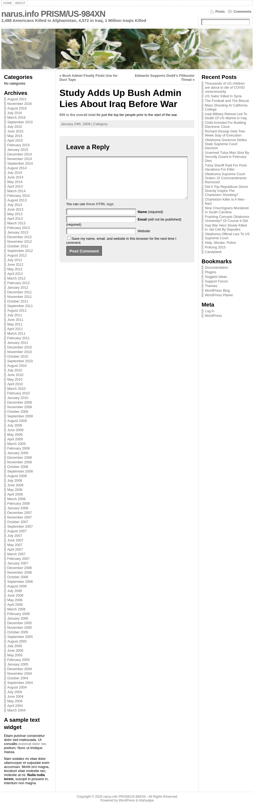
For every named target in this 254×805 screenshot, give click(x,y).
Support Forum (216, 281)
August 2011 (17, 310)
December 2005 (19, 623)
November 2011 (19, 297)
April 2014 (15, 186)
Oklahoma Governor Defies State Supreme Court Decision (226, 144)
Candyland (213, 252)
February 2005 (18, 660)
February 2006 (18, 614)
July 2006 (14, 591)
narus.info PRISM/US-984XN (53, 14)
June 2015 (15, 131)
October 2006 (17, 577)
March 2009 (16, 444)
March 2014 (16, 191)
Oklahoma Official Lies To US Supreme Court (227, 236)
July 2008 (14, 480)
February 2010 (18, 393)
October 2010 (17, 356)
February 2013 (18, 228)
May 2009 (14, 435)
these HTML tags (100, 212)
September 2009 (20, 416)
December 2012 (19, 237)
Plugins (210, 272)
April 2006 (15, 605)
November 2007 (19, 517)
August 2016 (17, 108)
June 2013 (15, 209)
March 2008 (16, 499)
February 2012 (18, 283)
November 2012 (19, 241)
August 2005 (17, 641)
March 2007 (16, 554)
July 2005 (14, 646)
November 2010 (19, 352)
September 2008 (20, 471)
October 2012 (17, 246)
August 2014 (17, 168)
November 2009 (19, 407)
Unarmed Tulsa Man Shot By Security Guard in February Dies (227, 157)
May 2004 (14, 701)
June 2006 (15, 595)
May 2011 (14, 324)
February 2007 (18, 559)
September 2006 (20, 582)
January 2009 (17, 453)
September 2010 (20, 361)
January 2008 (17, 508)
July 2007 (14, 536)
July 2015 (14, 127)
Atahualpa (146, 800)
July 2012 (14, 260)
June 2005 (15, 650)
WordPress (213, 316)
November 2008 (19, 462)
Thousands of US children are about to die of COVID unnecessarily (225, 87)
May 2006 (14, 600)
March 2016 (16, 117)
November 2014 (19, 159)
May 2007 (14, 545)
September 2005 (20, 637)
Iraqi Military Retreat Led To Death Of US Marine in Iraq (226, 116)
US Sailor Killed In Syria (223, 96)
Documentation (216, 267)
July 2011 (14, 315)
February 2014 (18, 196)
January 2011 (17, 343)
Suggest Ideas (216, 277)
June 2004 (15, 696)
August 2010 (17, 366)
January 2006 (17, 618)
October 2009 (17, 412)
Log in (209, 311)
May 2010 (14, 379)
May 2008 (14, 490)
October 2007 (17, 522)
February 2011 (18, 338)
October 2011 (17, 301)
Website (144, 239)
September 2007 (20, 526)
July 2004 (14, 692)
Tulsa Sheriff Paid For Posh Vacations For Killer (226, 167)
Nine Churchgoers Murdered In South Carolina (226, 210)
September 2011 (20, 306)
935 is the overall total (78, 115)
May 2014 (14, 182)
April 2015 (15, 140)
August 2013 (17, 200)
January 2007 (17, 563)
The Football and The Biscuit (227, 101)
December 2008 (19, 457)
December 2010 (19, 347)
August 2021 (17, 99)
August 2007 (17, 531)
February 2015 (18, 145)
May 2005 (14, 655)
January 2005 (17, 664)
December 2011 (19, 292)
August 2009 (17, 421)
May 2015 (14, 136)
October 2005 (17, 632)
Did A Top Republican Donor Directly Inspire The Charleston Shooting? (226, 191)
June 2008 (15, 485)
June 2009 (15, 430)
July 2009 (14, 425)
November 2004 (19, 673)
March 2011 (16, 333)
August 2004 (17, 687)
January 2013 (17, 232)
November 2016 (19, 104)
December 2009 (19, 402)
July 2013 (14, 205)
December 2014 (19, 154)
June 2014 (15, 177)
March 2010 (16, 389)
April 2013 (15, 219)
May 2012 (14, 269)
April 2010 (15, 384)
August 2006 (17, 586)
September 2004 (20, 683)
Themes (211, 286)
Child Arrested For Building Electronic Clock (225, 125)
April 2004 (15, 706)
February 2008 (18, 503)
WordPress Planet (219, 295)
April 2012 (15, 274)
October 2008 (17, 467)
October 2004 (17, 678)
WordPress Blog (217, 290)
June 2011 (15, 320)
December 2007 (19, 513)
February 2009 (18, 448)
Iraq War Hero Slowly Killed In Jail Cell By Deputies (226, 227)
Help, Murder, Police (220, 243)
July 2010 (14, 370)
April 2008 (15, 494)
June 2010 (15, 375)
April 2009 (15, 439)
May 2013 (14, 214)
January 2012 (17, 287)
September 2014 (20, 163)
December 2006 (19, 568)
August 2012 (17, 255)
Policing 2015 (215, 247)
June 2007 (15, 540)
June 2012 (15, 264)
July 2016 (14, 113)
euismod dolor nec (32, 744)
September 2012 (20, 251)
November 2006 (19, 572)
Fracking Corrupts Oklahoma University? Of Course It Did (227, 219)
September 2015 (20, 122)
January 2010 (17, 398)
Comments (242, 11)
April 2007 (15, 549)
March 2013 (16, 223)
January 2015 (17, 150)
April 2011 (15, 329)
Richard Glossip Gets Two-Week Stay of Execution (225, 133)
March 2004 (16, 710)
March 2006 (16, 609)
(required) (150, 220)
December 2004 (19, 669)
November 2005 (19, 628)
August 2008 (17, 476)
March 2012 (16, 278)
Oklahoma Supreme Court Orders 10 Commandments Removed (225, 178)
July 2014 (14, 173)
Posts (220, 11)
